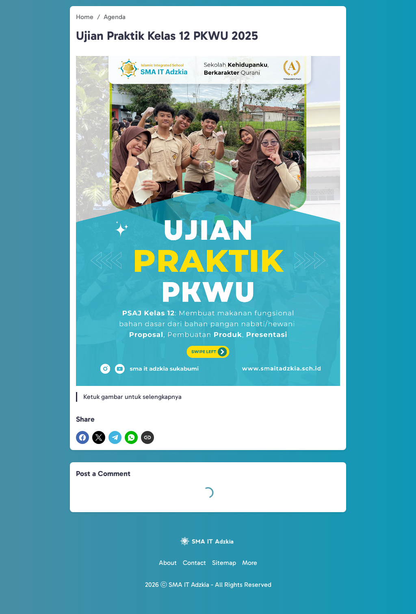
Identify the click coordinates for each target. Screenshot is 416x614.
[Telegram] (114, 437)
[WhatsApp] (131, 437)
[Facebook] (82, 437)
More (249, 563)
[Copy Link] (147, 437)
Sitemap (224, 563)
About (168, 563)
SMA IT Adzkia (189, 584)
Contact (194, 563)
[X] (98, 437)
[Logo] (208, 541)
